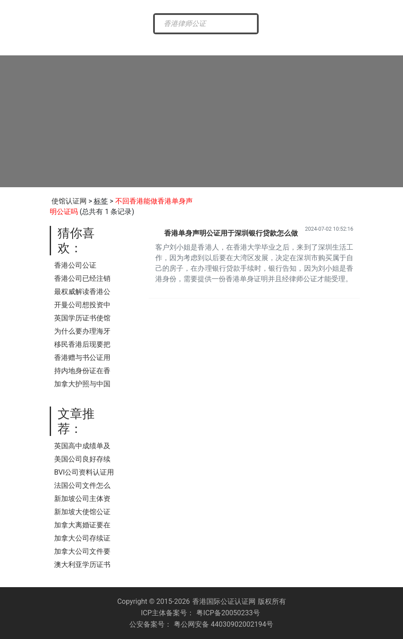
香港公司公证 (75, 265)
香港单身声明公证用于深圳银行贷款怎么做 (231, 233)
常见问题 (289, 44)
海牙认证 (204, 44)
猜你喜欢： (76, 240)
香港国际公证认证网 (224, 601)
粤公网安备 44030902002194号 (223, 624)
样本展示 (332, 44)
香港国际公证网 (74, 47)
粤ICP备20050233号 (228, 613)
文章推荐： (76, 421)
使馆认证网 (69, 201)
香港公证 (161, 44)
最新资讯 (119, 44)
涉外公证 (246, 44)
